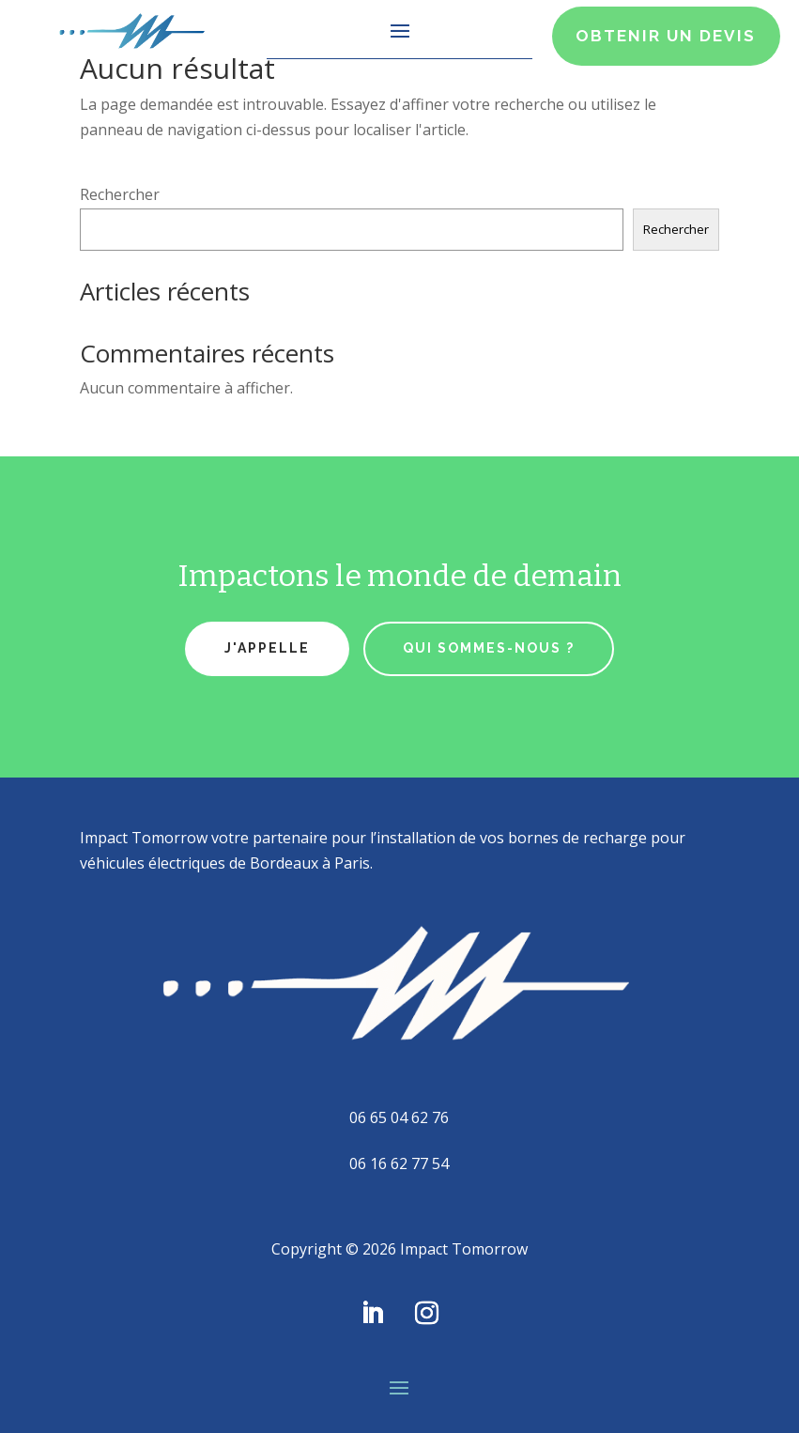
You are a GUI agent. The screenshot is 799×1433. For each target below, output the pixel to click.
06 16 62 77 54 (399, 1163)
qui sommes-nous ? (489, 647)
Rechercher (120, 194)
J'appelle (267, 647)
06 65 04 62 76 (399, 1117)
